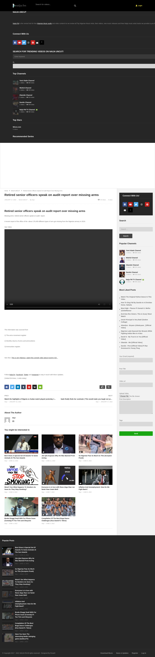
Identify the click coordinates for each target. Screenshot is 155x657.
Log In (143, 653)
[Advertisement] (68, 166)
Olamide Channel (26, 95)
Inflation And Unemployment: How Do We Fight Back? (25, 604)
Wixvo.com (17, 127)
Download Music (107, 653)
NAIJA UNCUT (23, 200)
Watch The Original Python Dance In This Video (136, 298)
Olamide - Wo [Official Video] (131, 342)
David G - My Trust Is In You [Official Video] (134, 338)
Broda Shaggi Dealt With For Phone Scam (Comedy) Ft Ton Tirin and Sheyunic (25, 614)
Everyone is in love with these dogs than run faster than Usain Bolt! (25, 593)
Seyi (14, 418)
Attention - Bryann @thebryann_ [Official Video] (136, 326)
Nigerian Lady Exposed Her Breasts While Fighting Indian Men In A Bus (136, 332)
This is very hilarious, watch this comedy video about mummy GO (34, 358)
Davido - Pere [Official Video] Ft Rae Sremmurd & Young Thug (134, 347)
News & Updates (122, 653)
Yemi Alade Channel (27, 80)
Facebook (19, 375)
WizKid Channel (25, 88)
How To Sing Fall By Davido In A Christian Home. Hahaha (136, 304)
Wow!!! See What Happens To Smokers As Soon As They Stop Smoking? (25, 582)
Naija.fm (12, 375)
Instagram (35, 375)
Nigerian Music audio (44, 23)
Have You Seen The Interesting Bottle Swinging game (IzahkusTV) (25, 636)
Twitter (26, 375)
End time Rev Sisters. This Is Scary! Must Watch (136, 315)
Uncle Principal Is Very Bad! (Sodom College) (134, 321)
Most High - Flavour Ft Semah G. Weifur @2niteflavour (135, 309)
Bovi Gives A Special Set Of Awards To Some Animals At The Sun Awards (25, 550)
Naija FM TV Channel (27, 110)
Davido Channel (25, 102)
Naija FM (16, 23)
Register (135, 653)
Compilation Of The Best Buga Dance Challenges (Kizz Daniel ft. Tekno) (24, 625)
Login (139, 5)
